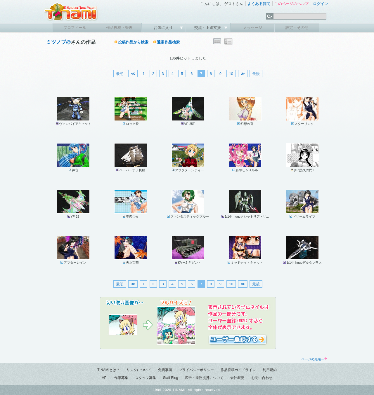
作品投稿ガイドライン (238, 370)
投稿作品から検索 (133, 42)
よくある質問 (258, 3)
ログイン (320, 3)
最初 (120, 73)
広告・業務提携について (204, 378)
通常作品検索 (168, 42)
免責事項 (165, 370)
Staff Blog (170, 378)
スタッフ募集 (145, 378)
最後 (256, 73)
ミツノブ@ (58, 42)
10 (231, 73)
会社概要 (237, 378)
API (104, 378)
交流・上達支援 (208, 27)
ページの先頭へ (314, 359)
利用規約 (270, 370)
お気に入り (164, 27)
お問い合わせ (261, 378)
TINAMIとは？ (108, 370)
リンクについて (139, 370)
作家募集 (121, 378)
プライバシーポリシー (196, 370)
